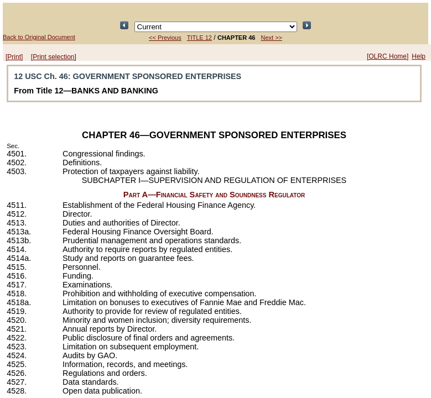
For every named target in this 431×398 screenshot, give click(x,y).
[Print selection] (53, 57)
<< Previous (165, 37)
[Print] (14, 57)
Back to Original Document (39, 37)
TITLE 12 (199, 37)
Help (418, 56)
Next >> (271, 37)
